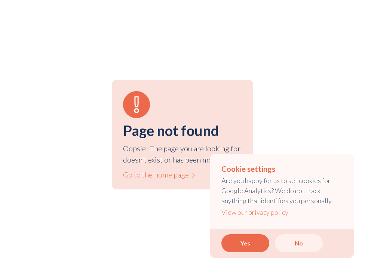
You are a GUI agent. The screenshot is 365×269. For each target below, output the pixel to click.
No (299, 243)
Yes (245, 243)
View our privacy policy (254, 212)
